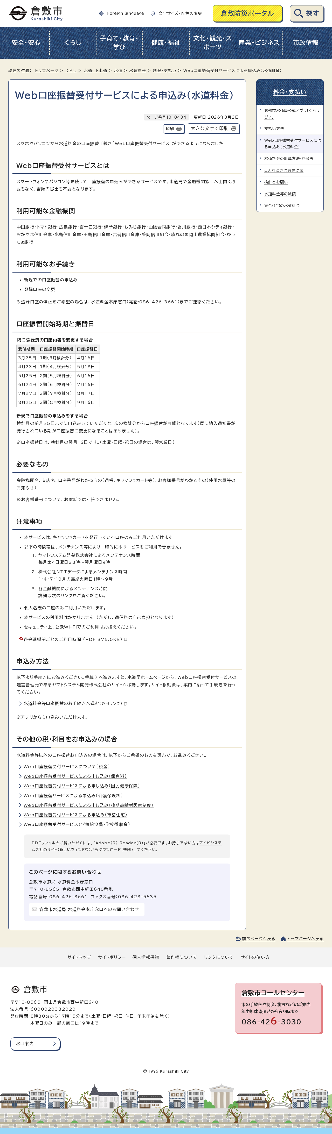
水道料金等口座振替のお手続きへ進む (75, 703)
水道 (118, 71)
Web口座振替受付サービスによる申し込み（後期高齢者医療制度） (89, 805)
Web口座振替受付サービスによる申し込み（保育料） (75, 776)
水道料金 (137, 71)
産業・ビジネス (259, 43)
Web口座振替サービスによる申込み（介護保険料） (73, 796)
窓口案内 (25, 1044)
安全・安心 (26, 43)
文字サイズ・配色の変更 (180, 13)
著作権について (181, 957)
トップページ (47, 71)
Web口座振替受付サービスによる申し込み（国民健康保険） (82, 786)
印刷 (170, 129)
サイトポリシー (112, 957)
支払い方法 (274, 129)
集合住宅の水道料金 (282, 206)
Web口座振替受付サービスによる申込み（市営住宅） (75, 815)
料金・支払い (164, 71)
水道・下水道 (95, 71)
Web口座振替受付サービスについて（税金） (67, 767)
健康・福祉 (166, 43)
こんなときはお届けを (283, 170)
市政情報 (306, 43)
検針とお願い (276, 182)
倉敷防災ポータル (247, 13)
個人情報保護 (146, 957)
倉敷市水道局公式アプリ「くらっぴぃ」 (292, 114)
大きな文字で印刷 (210, 128)
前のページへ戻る (258, 939)
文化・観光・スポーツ (212, 42)
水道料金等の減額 (280, 194)
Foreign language (125, 13)
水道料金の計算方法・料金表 (289, 158)
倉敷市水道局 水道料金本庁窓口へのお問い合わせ (89, 909)
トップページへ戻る (305, 939)
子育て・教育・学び (119, 42)
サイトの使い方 (255, 957)
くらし (72, 43)
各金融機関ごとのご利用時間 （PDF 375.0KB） (75, 639)
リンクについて (219, 957)
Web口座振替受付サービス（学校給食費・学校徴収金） (77, 824)
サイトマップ (79, 957)
